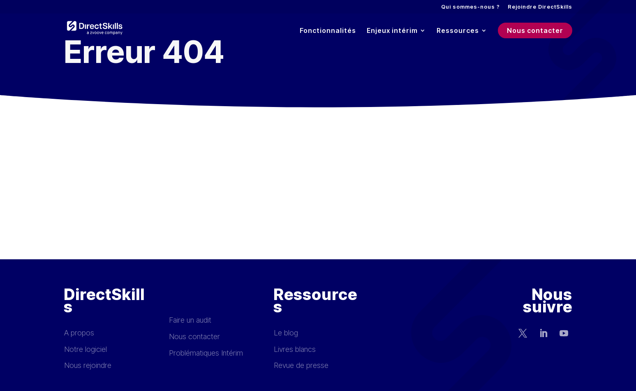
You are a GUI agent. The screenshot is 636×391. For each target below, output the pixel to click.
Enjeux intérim (392, 31)
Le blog (286, 332)
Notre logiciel (85, 349)
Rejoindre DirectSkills (540, 7)
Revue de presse (301, 365)
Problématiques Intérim (206, 353)
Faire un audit (190, 320)
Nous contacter (535, 30)
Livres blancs (295, 349)
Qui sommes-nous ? (470, 7)
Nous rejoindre (87, 365)
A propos (79, 332)
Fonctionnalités (328, 31)
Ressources (458, 31)
